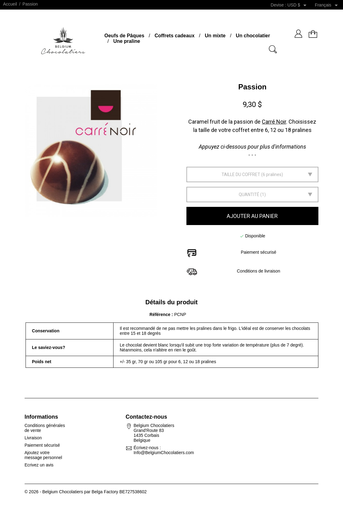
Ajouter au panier (252, 216)
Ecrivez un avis (39, 464)
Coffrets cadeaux (174, 35)
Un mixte (215, 35)
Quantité (249, 194)
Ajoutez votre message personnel (43, 455)
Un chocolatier (253, 35)
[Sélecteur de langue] (327, 5)
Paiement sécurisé (42, 445)
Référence (161, 314)
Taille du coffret (240, 174)
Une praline (126, 41)
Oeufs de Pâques (124, 35)
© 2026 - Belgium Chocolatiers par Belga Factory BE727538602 (86, 491)
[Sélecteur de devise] (298, 5)
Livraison (33, 437)
